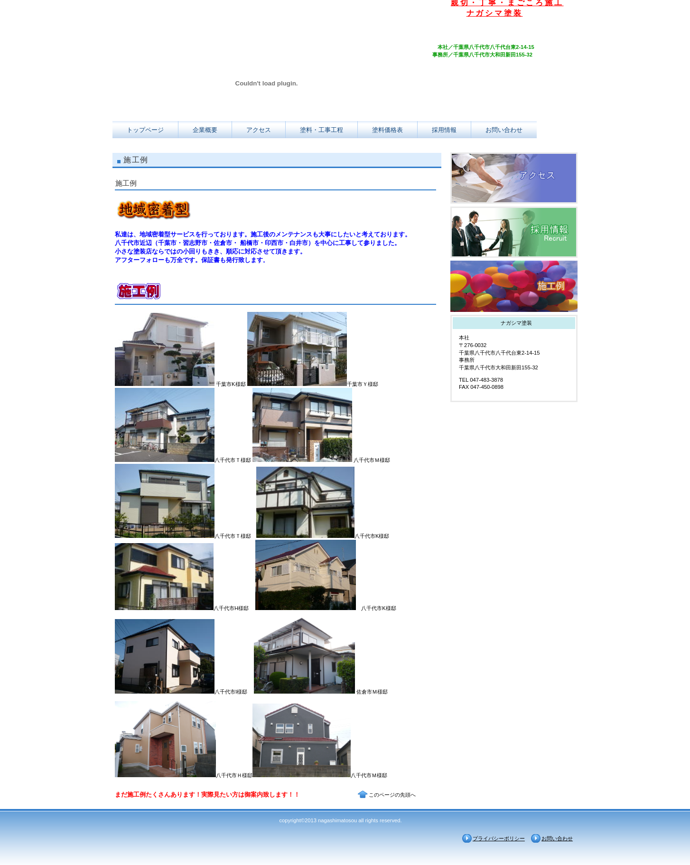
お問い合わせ (557, 838)
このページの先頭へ (392, 795)
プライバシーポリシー (499, 838)
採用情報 (514, 232)
